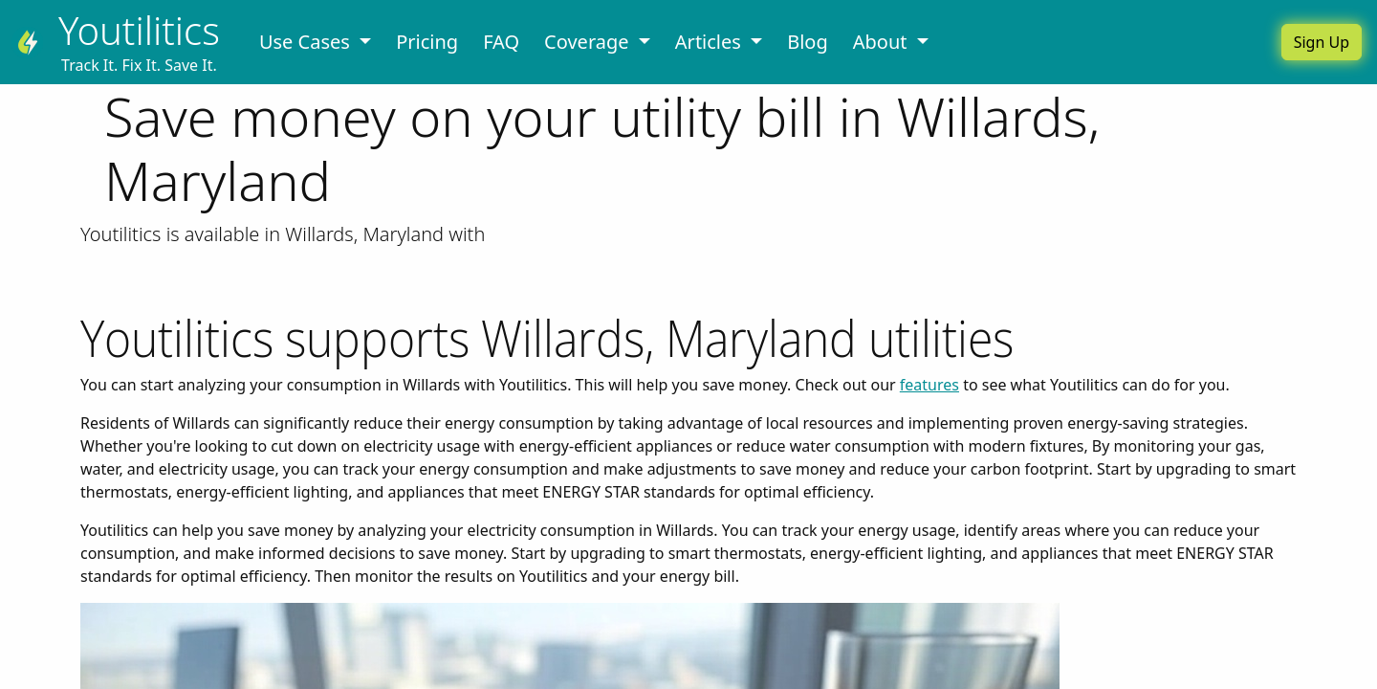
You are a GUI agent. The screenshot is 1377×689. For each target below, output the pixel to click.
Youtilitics (139, 30)
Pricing (427, 42)
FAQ (501, 42)
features (929, 384)
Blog (807, 42)
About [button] (882, 42)
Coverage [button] (589, 42)
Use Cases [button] (307, 42)
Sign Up (1321, 42)
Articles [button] (710, 42)
